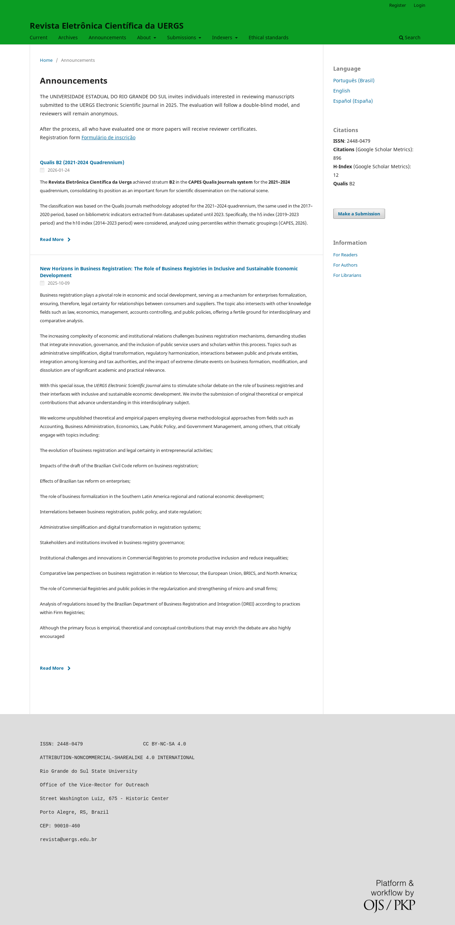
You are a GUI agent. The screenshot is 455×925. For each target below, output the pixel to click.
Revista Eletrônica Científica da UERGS (107, 25)
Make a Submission (359, 214)
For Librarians (347, 275)
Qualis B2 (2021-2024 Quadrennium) (82, 162)
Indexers (223, 37)
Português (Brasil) (354, 80)
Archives (68, 37)
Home (46, 60)
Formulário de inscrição (108, 137)
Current (38, 37)
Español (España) (353, 101)
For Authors (345, 265)
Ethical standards (269, 37)
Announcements (107, 37)
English (341, 90)
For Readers (345, 255)
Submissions (182, 37)
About (144, 37)
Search (410, 37)
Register (397, 5)
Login (419, 5)
